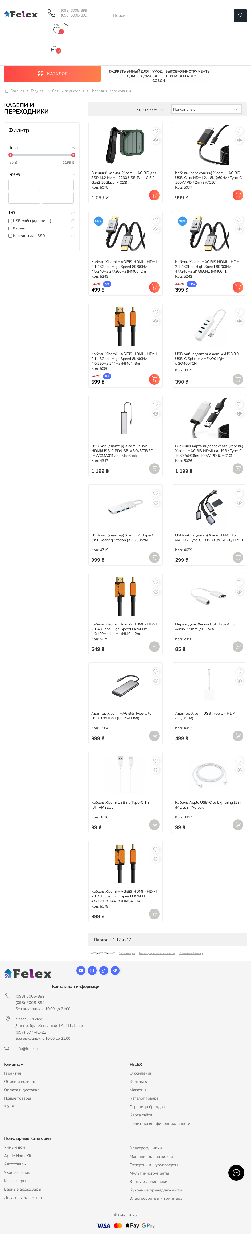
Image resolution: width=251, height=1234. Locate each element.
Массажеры (127, 954)
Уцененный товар (191, 954)
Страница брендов (147, 1106)
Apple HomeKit (17, 1155)
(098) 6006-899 (74, 15)
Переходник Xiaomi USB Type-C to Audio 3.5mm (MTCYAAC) (205, 627)
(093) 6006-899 (74, 10)
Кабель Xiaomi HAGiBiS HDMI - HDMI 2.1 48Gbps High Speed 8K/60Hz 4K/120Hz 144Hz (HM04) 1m (124, 896)
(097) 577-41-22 (30, 1032)
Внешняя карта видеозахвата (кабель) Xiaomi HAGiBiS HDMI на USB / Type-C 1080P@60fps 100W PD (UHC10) (209, 451)
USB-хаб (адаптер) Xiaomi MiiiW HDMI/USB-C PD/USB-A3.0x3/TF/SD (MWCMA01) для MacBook (122, 451)
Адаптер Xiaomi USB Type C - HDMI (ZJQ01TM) (206, 716)
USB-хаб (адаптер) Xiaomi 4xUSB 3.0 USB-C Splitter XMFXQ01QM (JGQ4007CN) (207, 359)
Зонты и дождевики (148, 1181)
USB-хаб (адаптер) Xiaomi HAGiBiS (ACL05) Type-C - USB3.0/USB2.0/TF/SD (209, 538)
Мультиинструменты (149, 1173)
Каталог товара (144, 1098)
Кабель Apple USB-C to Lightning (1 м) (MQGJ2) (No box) (208, 805)
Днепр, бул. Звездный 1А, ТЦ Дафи (49, 1025)
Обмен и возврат (20, 1081)
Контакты (139, 1081)
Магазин (138, 1090)
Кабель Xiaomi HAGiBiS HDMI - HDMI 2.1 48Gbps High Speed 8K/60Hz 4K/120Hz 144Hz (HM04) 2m (124, 629)
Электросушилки (146, 1148)
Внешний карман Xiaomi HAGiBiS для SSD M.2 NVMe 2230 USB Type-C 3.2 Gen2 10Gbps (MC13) (124, 177)
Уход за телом (17, 1172)
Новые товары (17, 1098)
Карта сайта (141, 1115)
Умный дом (14, 1147)
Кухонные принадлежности (156, 1190)
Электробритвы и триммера (156, 1198)
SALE (9, 1106)
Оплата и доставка (21, 1090)
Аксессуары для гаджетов (157, 954)
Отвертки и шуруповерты (154, 1165)
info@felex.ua (27, 1048)
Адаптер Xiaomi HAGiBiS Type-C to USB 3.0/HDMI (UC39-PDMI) (121, 716)
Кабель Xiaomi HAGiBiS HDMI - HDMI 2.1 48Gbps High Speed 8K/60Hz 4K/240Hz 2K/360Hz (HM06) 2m (124, 267)
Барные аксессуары (22, 1189)
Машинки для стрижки (151, 1156)
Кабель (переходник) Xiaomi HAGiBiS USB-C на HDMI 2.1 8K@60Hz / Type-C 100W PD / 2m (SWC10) (208, 177)
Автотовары (15, 1164)
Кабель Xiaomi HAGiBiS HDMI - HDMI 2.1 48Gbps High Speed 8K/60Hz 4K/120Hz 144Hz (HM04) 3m (124, 359)
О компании (141, 1073)
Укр (56, 24)
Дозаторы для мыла (23, 1197)
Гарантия (12, 1073)
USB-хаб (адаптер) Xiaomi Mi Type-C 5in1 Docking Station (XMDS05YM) (122, 538)
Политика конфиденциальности (160, 1123)
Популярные (206, 109)
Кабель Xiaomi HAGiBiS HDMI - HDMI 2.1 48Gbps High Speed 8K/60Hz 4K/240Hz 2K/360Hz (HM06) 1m (208, 267)
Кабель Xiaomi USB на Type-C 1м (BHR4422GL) (120, 805)
